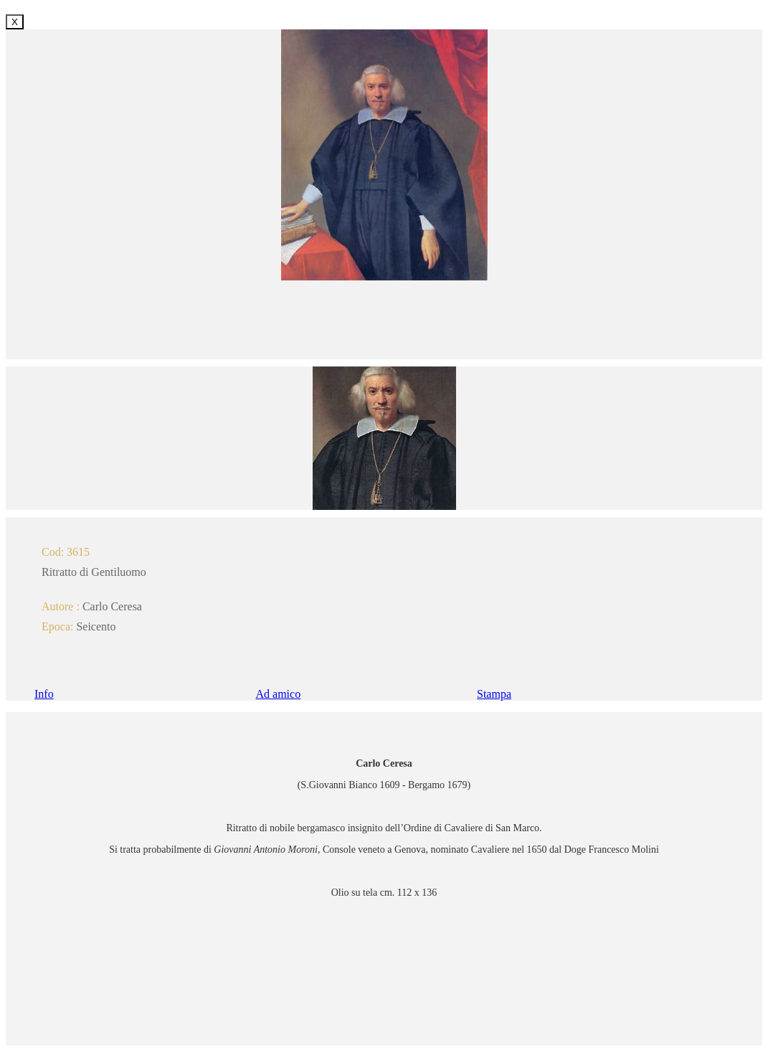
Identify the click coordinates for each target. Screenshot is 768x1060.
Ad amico (278, 694)
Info (44, 694)
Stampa (494, 694)
